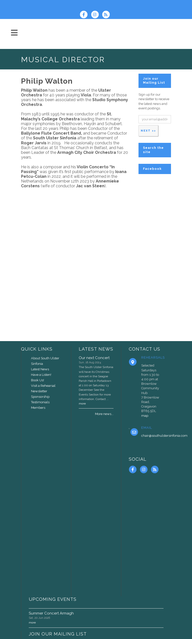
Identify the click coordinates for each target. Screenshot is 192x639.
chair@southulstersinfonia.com (164, 435)
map (144, 416)
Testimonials (40, 402)
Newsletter (39, 391)
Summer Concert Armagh (51, 613)
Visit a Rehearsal (43, 386)
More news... (104, 414)
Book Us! (37, 380)
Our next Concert (94, 358)
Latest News (40, 369)
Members (38, 408)
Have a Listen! (41, 375)
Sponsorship (40, 397)
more (82, 403)
